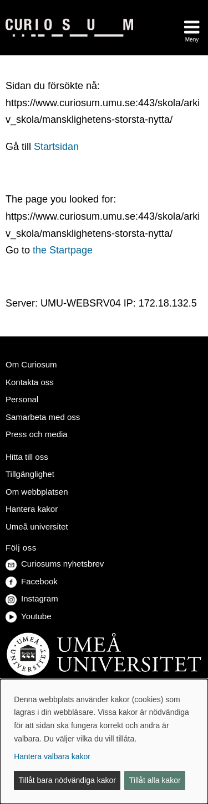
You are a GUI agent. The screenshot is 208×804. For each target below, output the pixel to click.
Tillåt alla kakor (155, 780)
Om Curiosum (31, 364)
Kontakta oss (30, 382)
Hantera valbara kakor (52, 756)
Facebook (32, 581)
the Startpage (63, 250)
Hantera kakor (32, 508)
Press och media (37, 434)
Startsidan (56, 146)
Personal (22, 399)
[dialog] (104, 741)
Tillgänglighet (30, 474)
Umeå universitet (37, 526)
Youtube (29, 616)
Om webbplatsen (37, 491)
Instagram (32, 598)
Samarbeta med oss (43, 417)
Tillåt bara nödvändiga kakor (67, 780)
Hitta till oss (27, 456)
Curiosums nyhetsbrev (55, 563)
